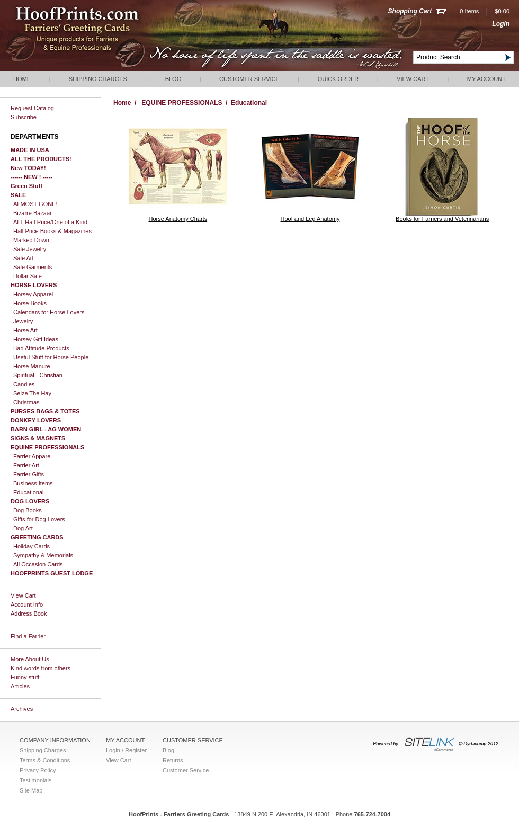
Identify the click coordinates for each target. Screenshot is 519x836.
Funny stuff (25, 677)
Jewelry (23, 321)
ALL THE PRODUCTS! (41, 159)
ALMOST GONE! (35, 204)
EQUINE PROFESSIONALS (47, 447)
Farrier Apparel (32, 456)
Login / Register (126, 750)
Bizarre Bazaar (32, 213)
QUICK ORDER (338, 79)
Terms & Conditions (45, 760)
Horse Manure (31, 366)
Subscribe (24, 117)
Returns (173, 760)
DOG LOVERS (30, 501)
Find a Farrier (28, 636)
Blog (173, 79)
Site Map (31, 790)
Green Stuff (26, 186)
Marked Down (31, 240)
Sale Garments (32, 267)
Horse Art (25, 330)
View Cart (413, 79)
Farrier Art (26, 465)
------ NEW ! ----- (31, 177)
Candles (23, 384)
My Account (486, 79)
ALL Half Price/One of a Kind (50, 222)
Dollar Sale (27, 276)
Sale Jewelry (29, 249)
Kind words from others (40, 668)
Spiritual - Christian (37, 375)
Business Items (33, 483)
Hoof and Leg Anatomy (310, 219)
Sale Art (23, 258)
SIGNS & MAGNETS (38, 438)
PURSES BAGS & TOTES (45, 411)
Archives (22, 709)
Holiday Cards (31, 546)
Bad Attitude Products (41, 348)
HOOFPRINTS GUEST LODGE (52, 573)
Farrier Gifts (28, 474)
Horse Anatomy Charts (178, 219)
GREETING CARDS (37, 537)
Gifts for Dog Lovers (39, 519)
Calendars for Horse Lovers (49, 312)
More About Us (30, 659)
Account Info (27, 604)
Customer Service (249, 79)
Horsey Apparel (33, 294)
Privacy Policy (38, 770)
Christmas (26, 402)
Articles (20, 686)
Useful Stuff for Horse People (50, 357)
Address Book (29, 613)
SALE (18, 195)
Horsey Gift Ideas (35, 339)
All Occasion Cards (38, 564)
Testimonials (36, 780)
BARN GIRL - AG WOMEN (46, 429)
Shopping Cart (410, 11)
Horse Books (30, 303)
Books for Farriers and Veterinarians (442, 219)
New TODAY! (28, 168)
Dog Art (23, 528)
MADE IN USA (30, 150)
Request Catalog (32, 108)
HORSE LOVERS (34, 285)
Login (500, 24)
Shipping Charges (98, 79)
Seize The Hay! (33, 393)
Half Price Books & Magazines (52, 231)
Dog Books (27, 510)
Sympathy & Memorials (43, 555)
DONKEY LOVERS (36, 420)
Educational (28, 492)
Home (22, 79)
